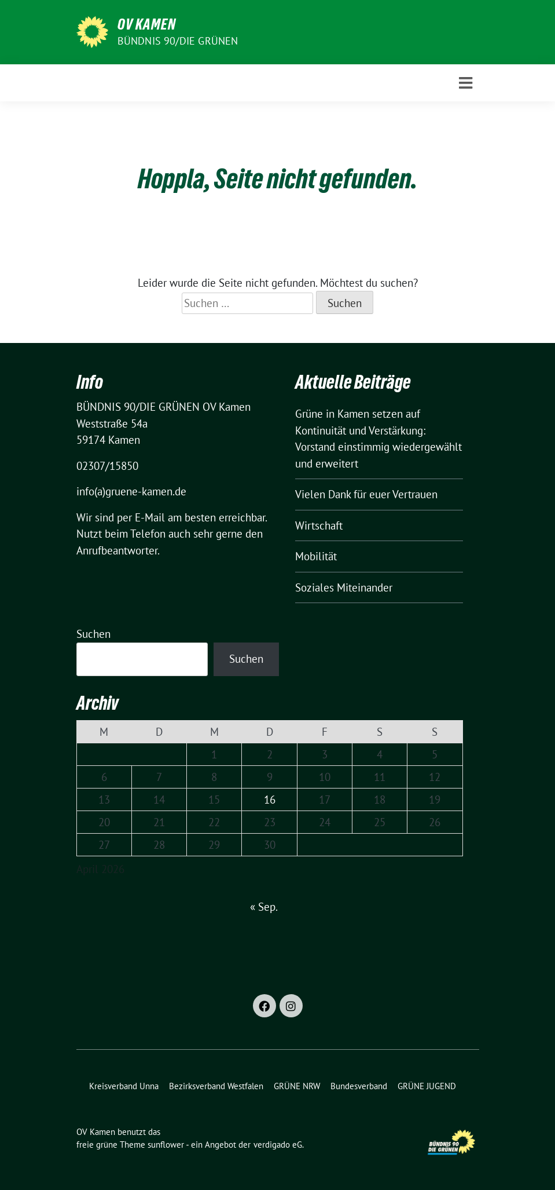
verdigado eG (277, 1144)
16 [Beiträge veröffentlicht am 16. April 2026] (269, 799)
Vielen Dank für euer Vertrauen (366, 494)
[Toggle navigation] (465, 83)
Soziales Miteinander (343, 587)
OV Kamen (146, 24)
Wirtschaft (319, 525)
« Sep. (263, 907)
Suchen (93, 634)
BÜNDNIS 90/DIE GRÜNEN (177, 41)
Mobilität (316, 556)
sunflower (166, 1144)
